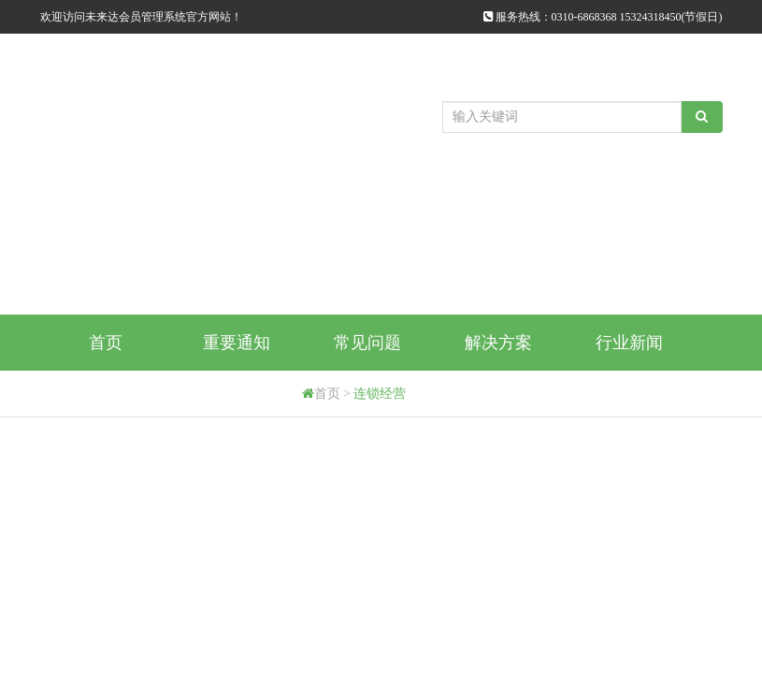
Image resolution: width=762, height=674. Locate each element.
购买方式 (105, 398)
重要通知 (236, 342)
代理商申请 (236, 398)
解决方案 (498, 342)
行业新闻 (629, 342)
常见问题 (367, 342)
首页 (105, 342)
